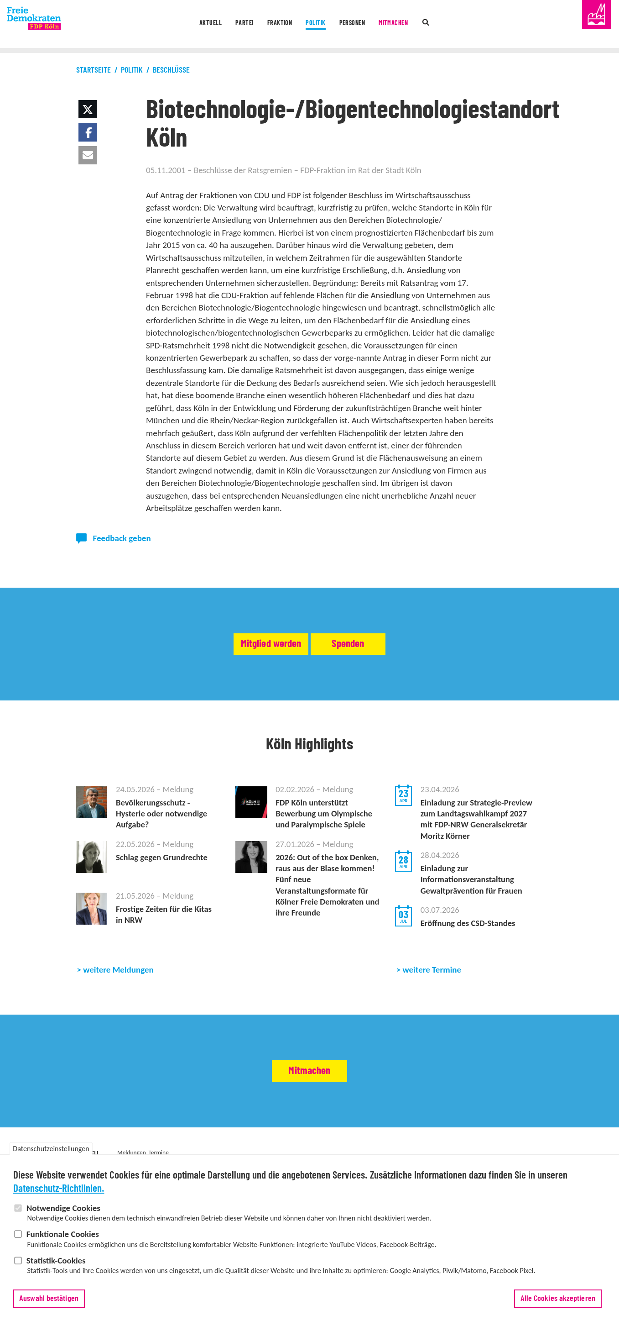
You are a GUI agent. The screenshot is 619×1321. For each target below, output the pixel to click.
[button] (87, 109)
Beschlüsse (171, 70)
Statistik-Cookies (56, 1260)
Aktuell (185, 25)
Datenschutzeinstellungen (51, 1148)
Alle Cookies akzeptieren (557, 1299)
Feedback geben (122, 538)
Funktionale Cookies (62, 1234)
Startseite (93, 70)
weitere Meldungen (118, 977)
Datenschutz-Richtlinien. (58, 1189)
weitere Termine (432, 977)
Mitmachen (414, 25)
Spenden (376, 644)
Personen (363, 25)
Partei (228, 25)
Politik (317, 25)
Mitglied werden (243, 644)
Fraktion (271, 25)
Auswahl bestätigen (48, 1299)
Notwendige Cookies (63, 1208)
